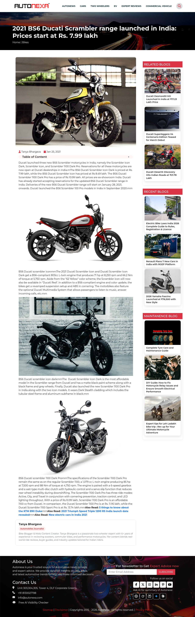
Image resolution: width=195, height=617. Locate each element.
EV (115, 6)
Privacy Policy (144, 609)
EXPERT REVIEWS (131, 6)
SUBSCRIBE (166, 571)
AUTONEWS (68, 6)
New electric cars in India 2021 (67, 514)
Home (16, 42)
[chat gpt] (136, 596)
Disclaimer (61, 609)
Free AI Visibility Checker (33, 602)
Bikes (25, 42)
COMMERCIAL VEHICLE (159, 6)
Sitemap (48, 609)
